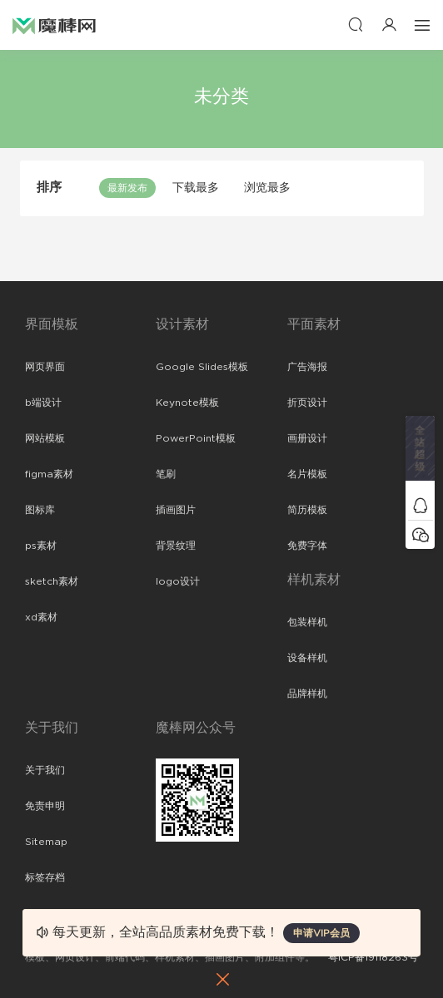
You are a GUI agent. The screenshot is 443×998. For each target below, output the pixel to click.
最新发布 (127, 188)
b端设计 (43, 403)
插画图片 (176, 510)
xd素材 (41, 617)
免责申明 (45, 806)
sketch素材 (51, 581)
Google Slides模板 (202, 367)
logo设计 (178, 581)
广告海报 (307, 367)
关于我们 (45, 770)
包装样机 (307, 622)
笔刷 (166, 474)
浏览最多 (267, 188)
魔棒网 (54, 25)
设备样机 (307, 658)
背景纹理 (176, 546)
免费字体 (307, 546)
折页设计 (307, 403)
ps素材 (41, 546)
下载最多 (195, 188)
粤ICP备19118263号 (373, 957)
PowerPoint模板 (196, 438)
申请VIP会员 (321, 933)
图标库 (40, 510)
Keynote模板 (187, 403)
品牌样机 (307, 694)
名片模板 (307, 474)
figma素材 (49, 474)
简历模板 (307, 510)
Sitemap (46, 842)
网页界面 (45, 367)
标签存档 (45, 877)
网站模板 (45, 438)
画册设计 (307, 438)
